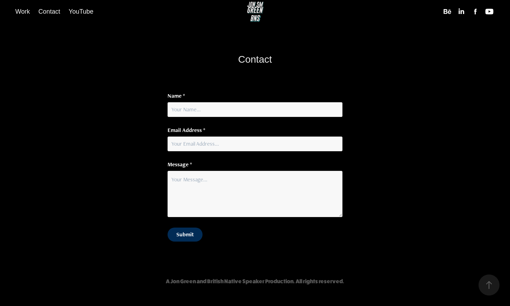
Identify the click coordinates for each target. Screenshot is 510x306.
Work (22, 11)
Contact (49, 11)
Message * (180, 164)
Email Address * (186, 130)
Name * (176, 96)
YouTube (81, 11)
